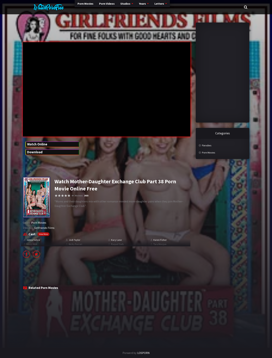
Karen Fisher (160, 240)
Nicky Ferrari (75, 244)
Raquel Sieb (117, 244)
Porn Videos (90, 7)
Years (127, 7)
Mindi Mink (31, 244)
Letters (144, 7)
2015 (86, 195)
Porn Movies (68, 7)
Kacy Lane (116, 240)
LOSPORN (143, 353)
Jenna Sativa (33, 240)
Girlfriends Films (44, 228)
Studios (110, 7)
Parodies (206, 145)
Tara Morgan (159, 244)
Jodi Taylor (74, 240)
